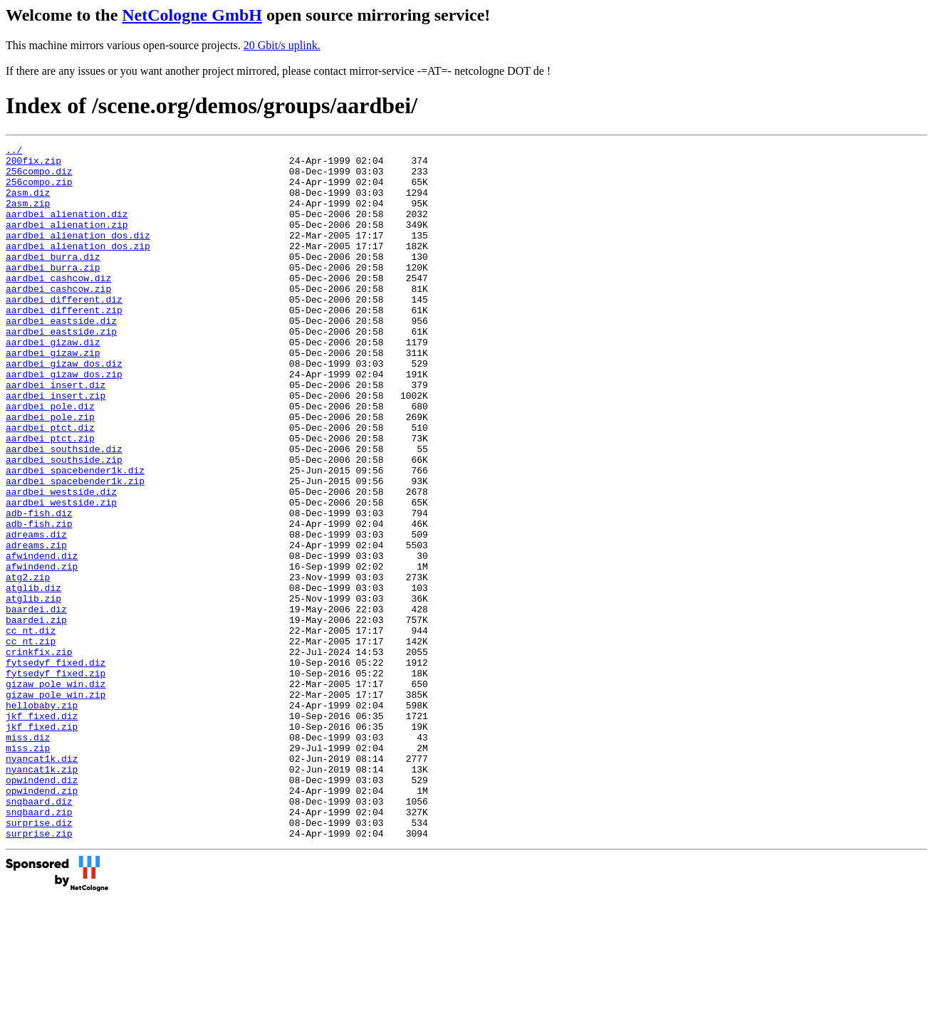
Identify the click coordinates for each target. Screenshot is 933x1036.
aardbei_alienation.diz (67, 228)
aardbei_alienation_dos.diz (78, 254)
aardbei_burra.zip (53, 292)
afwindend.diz (42, 638)
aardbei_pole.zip (50, 472)
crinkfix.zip (39, 754)
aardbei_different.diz (64, 331)
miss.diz (28, 856)
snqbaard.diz (39, 933)
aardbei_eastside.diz (61, 356)
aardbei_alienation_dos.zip (78, 267)
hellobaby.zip (42, 818)
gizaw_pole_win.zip (55, 805)
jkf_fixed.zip (42, 843)
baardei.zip (36, 715)
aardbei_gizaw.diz (53, 382)
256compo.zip (39, 190)
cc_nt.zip (31, 741)
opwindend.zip (42, 920)
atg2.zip (28, 664)
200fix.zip (33, 164)
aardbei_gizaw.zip (53, 395)
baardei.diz (36, 702)
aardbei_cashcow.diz (58, 305)
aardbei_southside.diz (64, 510)
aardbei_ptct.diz (50, 484)
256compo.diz (39, 177)
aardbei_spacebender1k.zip (75, 549)
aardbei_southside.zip (64, 523)
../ (14, 151)
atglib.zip (33, 690)
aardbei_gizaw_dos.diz (64, 408)
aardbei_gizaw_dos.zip (64, 420)
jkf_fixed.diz (42, 831)
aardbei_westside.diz (61, 561)
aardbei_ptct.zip (50, 497)
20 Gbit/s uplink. (282, 45)
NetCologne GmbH (192, 15)
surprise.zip (39, 972)
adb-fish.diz (39, 587)
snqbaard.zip (39, 946)
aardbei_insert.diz (55, 433)
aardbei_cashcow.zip (58, 318)
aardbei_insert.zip (55, 446)
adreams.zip (36, 625)
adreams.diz (36, 613)
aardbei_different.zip (64, 344)
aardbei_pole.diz (50, 459)
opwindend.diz (42, 907)
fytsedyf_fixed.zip (55, 779)
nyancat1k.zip (42, 895)
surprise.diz (39, 959)
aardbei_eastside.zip (61, 369)
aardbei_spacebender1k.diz (75, 536)
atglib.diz (33, 677)
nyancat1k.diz (42, 882)
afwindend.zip (42, 651)
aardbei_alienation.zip (67, 241)
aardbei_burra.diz (53, 279)
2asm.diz (28, 203)
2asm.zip (28, 215)
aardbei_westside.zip (61, 574)
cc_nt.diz (31, 728)
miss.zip (28, 869)
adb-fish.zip (39, 600)
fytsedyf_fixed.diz (55, 766)
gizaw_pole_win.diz (55, 792)
